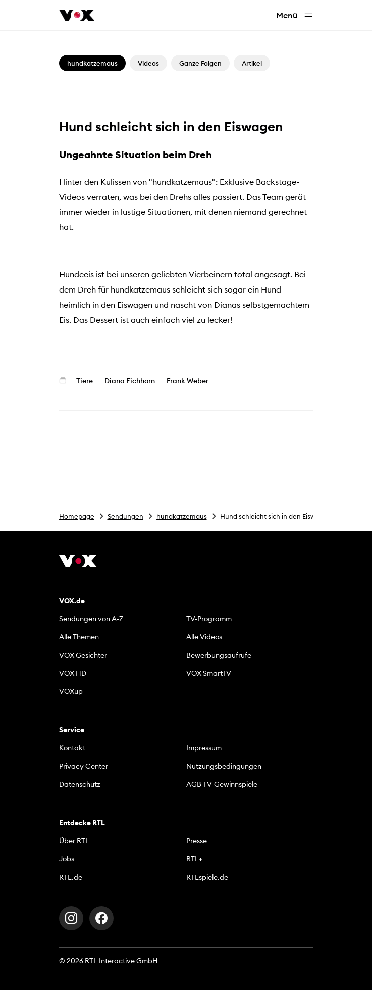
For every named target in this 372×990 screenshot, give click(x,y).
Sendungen (125, 516)
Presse (196, 840)
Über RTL (74, 840)
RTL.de (70, 877)
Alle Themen (79, 637)
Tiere (84, 380)
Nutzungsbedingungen (223, 766)
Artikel (252, 63)
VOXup (71, 691)
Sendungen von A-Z (91, 618)
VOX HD (72, 673)
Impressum (204, 747)
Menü (294, 15)
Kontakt (72, 747)
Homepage (76, 516)
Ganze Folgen (200, 63)
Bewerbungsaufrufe (218, 655)
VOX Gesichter (83, 655)
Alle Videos (204, 637)
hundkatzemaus (181, 516)
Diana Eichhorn (129, 380)
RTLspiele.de (207, 877)
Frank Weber (187, 380)
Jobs (66, 858)
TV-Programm (209, 618)
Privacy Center (83, 766)
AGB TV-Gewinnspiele (221, 784)
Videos (148, 63)
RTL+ (194, 858)
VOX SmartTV (208, 673)
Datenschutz (79, 784)
